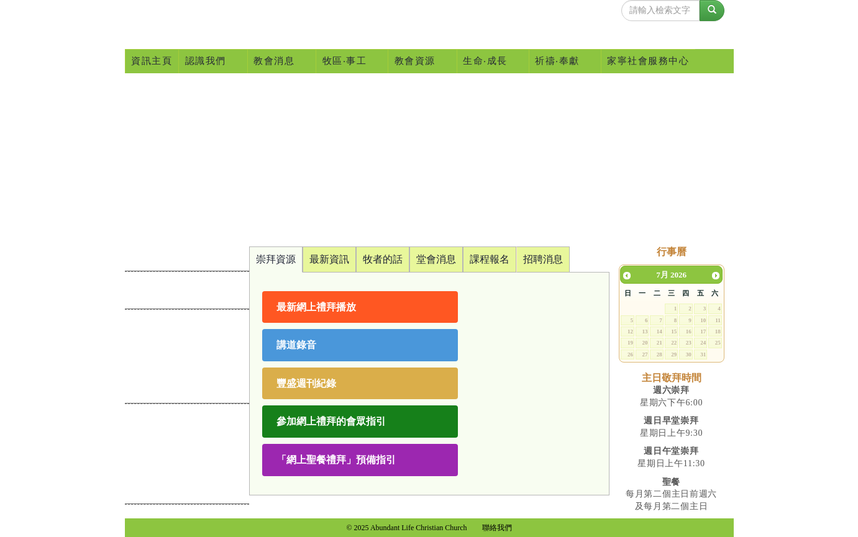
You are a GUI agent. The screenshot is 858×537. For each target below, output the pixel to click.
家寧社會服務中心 (648, 61)
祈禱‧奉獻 (561, 61)
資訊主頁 (151, 61)
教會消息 (278, 61)
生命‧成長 (489, 61)
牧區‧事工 (348, 61)
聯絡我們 (497, 527)
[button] (360, 307)
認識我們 (209, 61)
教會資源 (418, 61)
